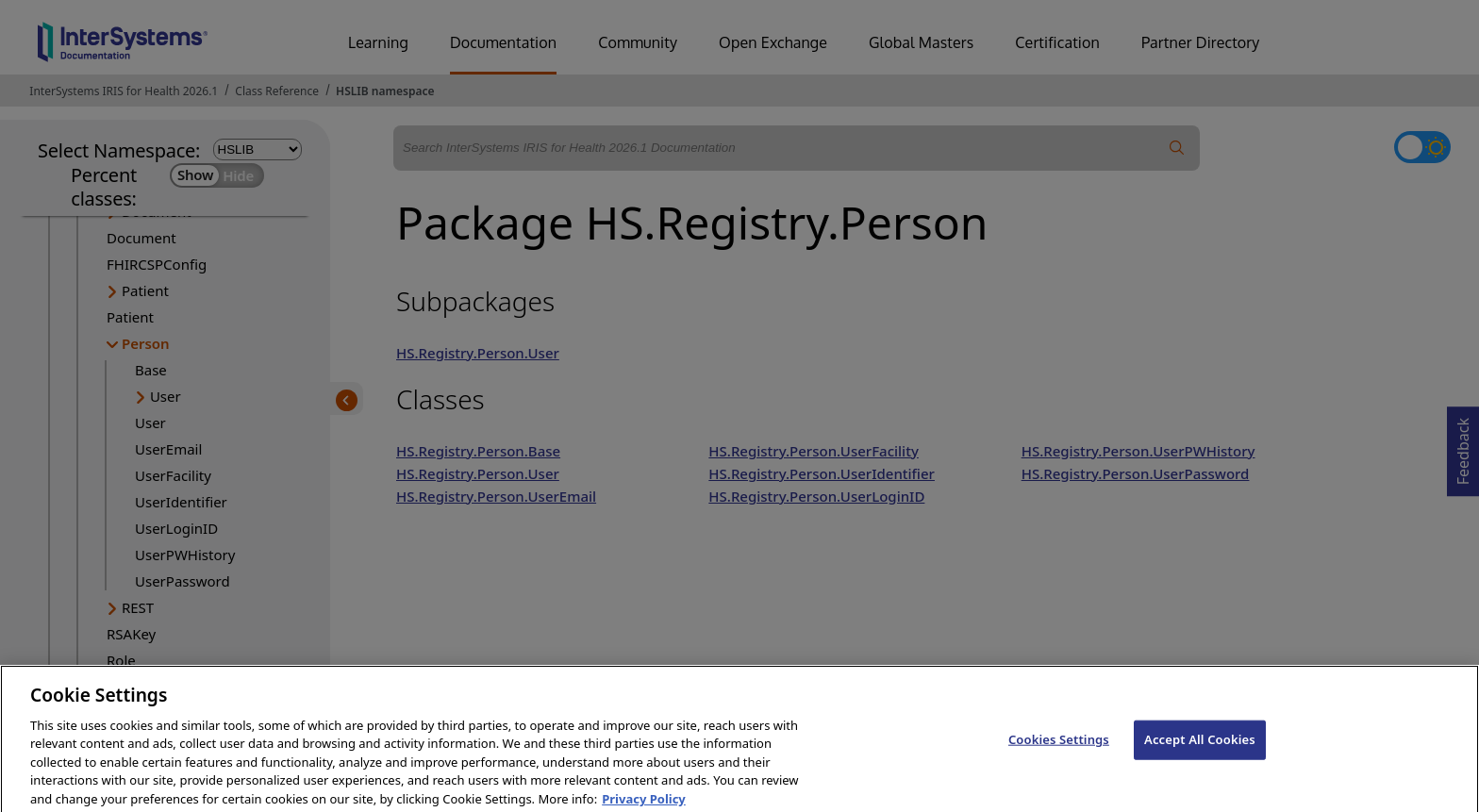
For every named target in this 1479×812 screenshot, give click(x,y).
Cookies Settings (1058, 756)
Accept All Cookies (1199, 756)
